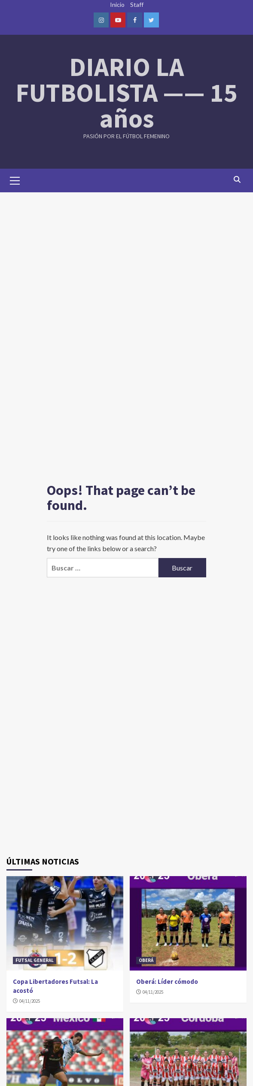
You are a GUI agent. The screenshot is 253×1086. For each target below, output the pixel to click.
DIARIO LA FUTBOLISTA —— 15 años (126, 92)
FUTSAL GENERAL (34, 960)
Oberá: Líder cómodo (167, 981)
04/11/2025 (29, 1001)
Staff (136, 4)
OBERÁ (146, 960)
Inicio (117, 4)
